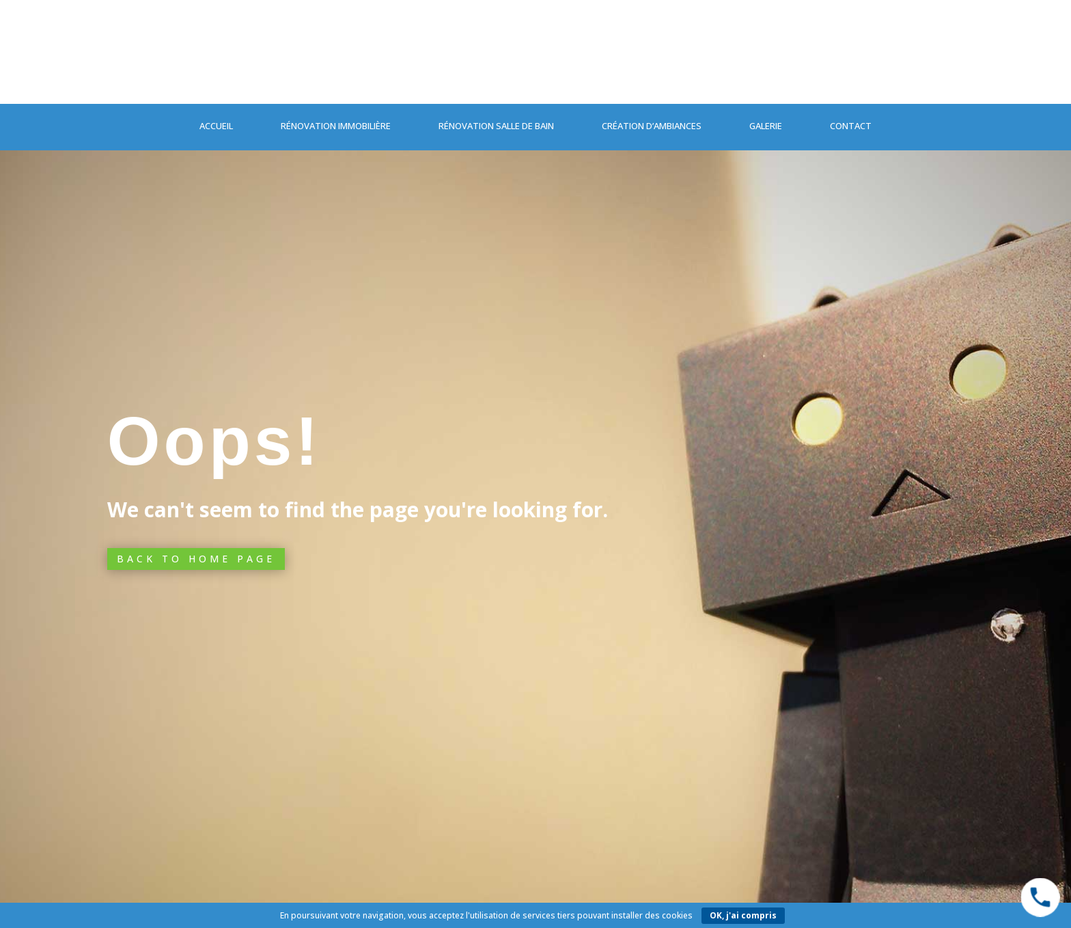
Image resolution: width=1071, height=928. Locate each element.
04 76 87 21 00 (812, 73)
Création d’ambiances (651, 126)
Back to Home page (196, 558)
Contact (851, 126)
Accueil (216, 126)
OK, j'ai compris (743, 915)
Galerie (765, 126)
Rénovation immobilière (336, 126)
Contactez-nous (237, 73)
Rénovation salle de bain (496, 126)
